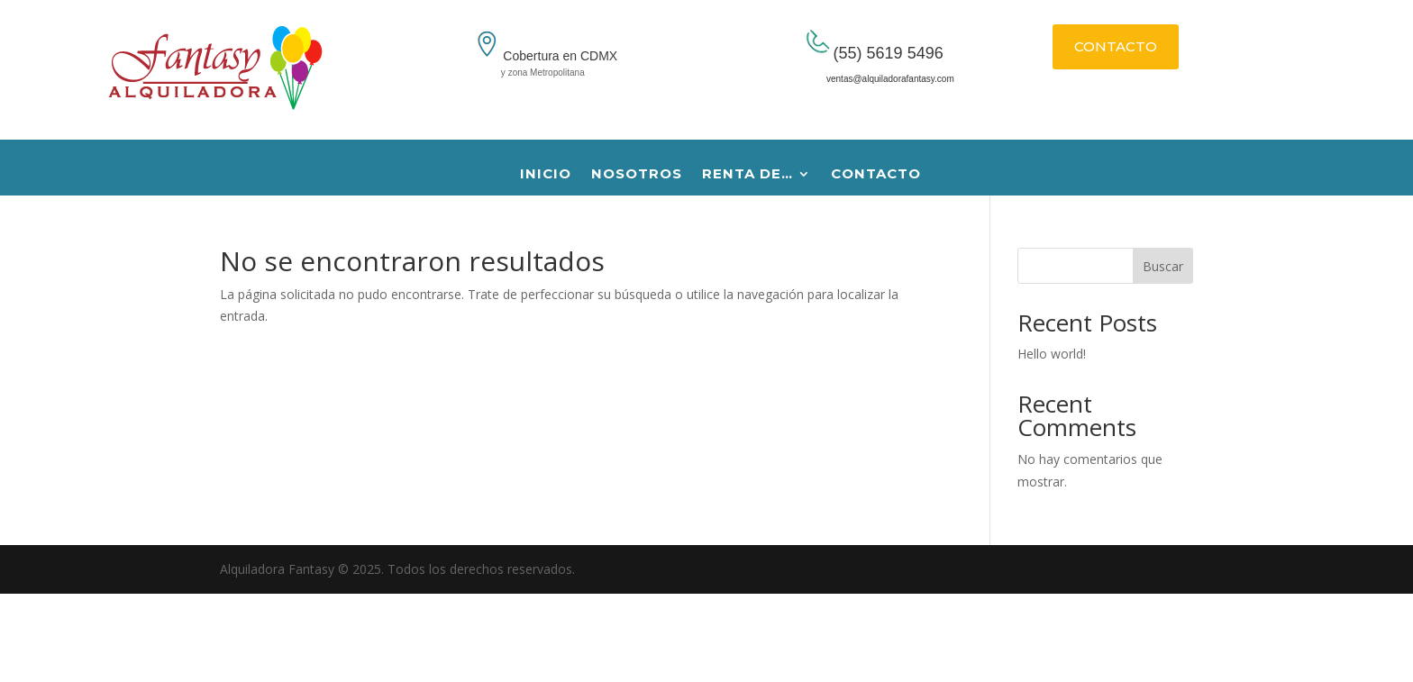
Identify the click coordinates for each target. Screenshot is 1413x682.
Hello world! (1051, 353)
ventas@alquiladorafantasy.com (870, 79)
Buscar (1163, 266)
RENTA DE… (747, 175)
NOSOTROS (636, 175)
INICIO (545, 175)
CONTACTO (1115, 46)
